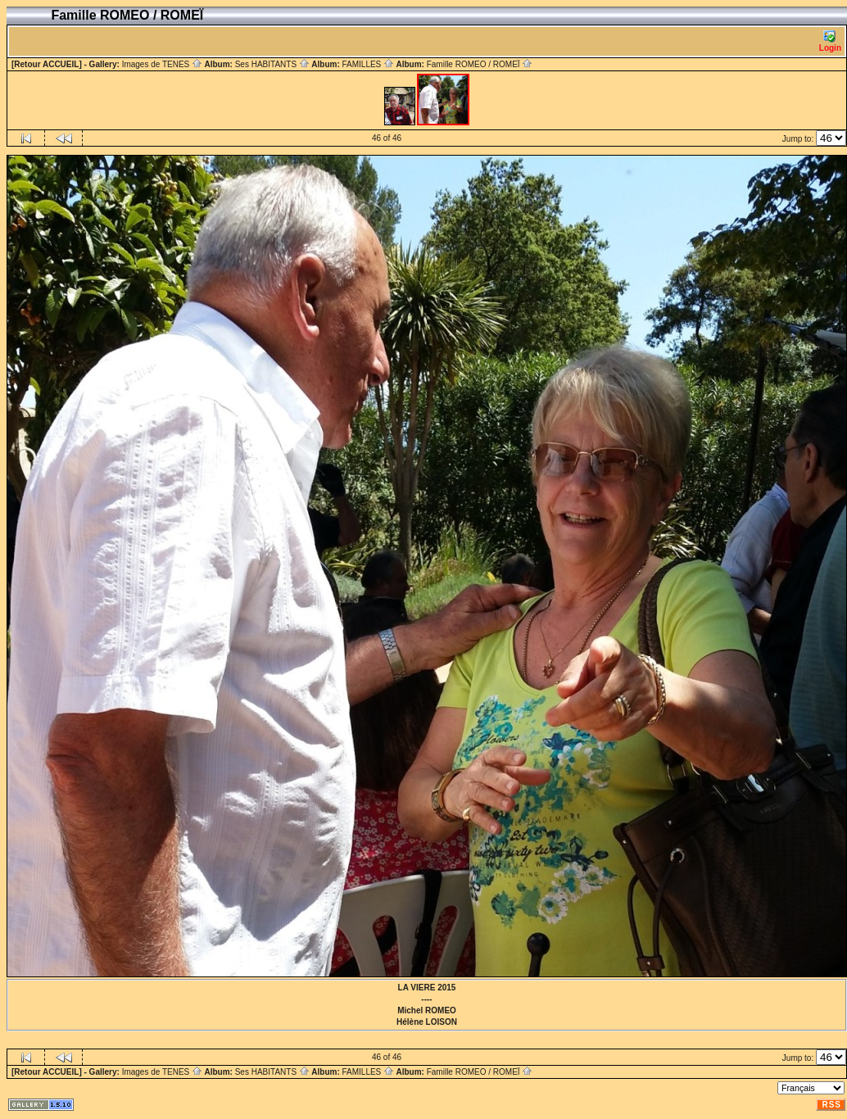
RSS (831, 1104)
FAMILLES (368, 64)
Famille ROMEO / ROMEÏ (480, 64)
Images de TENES (162, 64)
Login (830, 41)
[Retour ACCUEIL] (46, 64)
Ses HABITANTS (272, 64)
